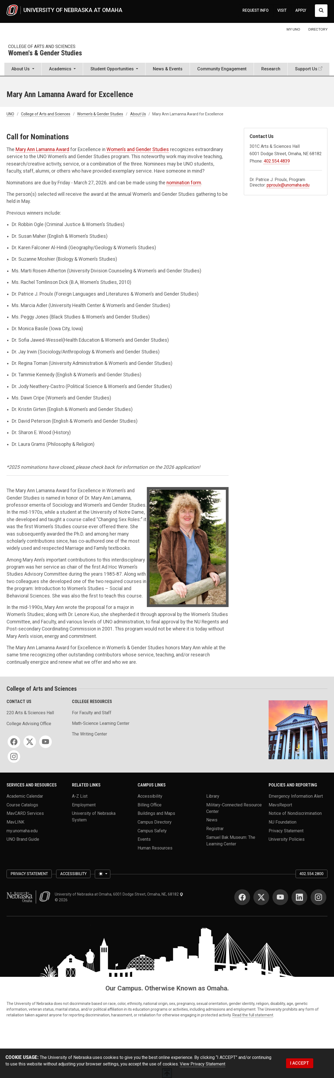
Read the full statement (252, 1015)
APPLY (300, 10)
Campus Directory (155, 821)
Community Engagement (222, 68)
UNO (10, 114)
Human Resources (155, 847)
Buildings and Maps (156, 813)
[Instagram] (14, 756)
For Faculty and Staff (91, 712)
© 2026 (62, 900)
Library (212, 795)
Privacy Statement (286, 830)
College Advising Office (29, 723)
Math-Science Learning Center (100, 723)
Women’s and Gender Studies (138, 149)
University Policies (287, 839)
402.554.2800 (311, 874)
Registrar (215, 828)
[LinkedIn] (299, 897)
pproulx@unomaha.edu (288, 185)
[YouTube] (45, 741)
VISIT (282, 10)
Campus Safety (152, 830)
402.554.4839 (277, 161)
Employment (84, 804)
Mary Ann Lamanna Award (42, 149)
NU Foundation (282, 821)
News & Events (168, 68)
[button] (22, 69)
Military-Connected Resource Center (234, 808)
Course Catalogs (22, 804)
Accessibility (150, 795)
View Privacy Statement (202, 1064)
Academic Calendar (25, 795)
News (211, 819)
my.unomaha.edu (22, 830)
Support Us (306, 68)
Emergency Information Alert (296, 795)
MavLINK (15, 821)
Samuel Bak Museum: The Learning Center (230, 840)
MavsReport (280, 804)
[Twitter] (29, 741)
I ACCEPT (299, 1063)
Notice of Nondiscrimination (295, 813)
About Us (138, 114)
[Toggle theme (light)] (102, 874)
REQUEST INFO (255, 10)
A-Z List (79, 795)
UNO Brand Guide (23, 839)
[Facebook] (14, 741)
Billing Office (150, 804)
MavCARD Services (25, 813)
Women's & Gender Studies (45, 53)
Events (144, 839)
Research (270, 68)
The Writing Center (89, 734)
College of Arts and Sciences (41, 46)
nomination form (183, 182)
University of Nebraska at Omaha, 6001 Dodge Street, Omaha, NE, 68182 (119, 894)
